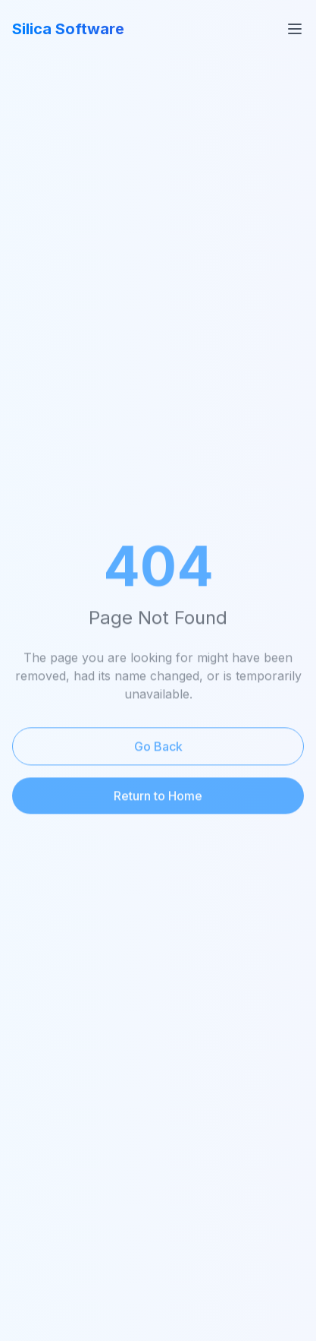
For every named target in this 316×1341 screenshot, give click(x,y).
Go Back (158, 747)
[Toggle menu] (295, 29)
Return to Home (158, 797)
